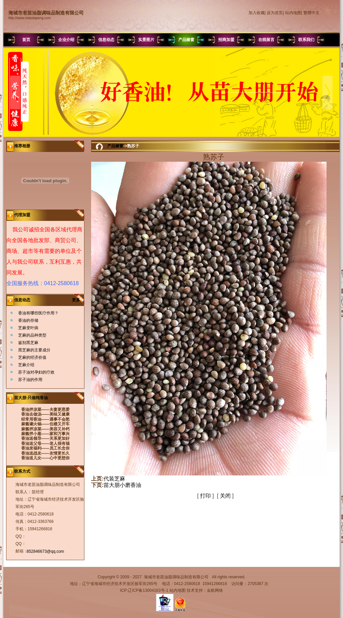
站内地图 (293, 12)
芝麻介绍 (26, 364)
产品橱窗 (186, 39)
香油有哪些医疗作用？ (38, 313)
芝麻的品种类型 (32, 335)
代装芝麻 (114, 478)
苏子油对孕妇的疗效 (36, 372)
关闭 (225, 496)
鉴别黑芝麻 (28, 342)
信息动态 (106, 39)
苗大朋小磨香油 (122, 485)
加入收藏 (257, 12)
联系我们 (306, 39)
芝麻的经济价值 (32, 357)
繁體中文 (311, 12)
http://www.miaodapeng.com (29, 18)
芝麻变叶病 (28, 327)
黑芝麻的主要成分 (34, 350)
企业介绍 (66, 39)
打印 (205, 496)
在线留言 (266, 39)
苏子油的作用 (30, 379)
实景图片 (146, 39)
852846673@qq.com (45, 551)
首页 (26, 39)
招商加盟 (226, 39)
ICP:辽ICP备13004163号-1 (144, 590)
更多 (78, 300)
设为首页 (275, 12)
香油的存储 (28, 320)
